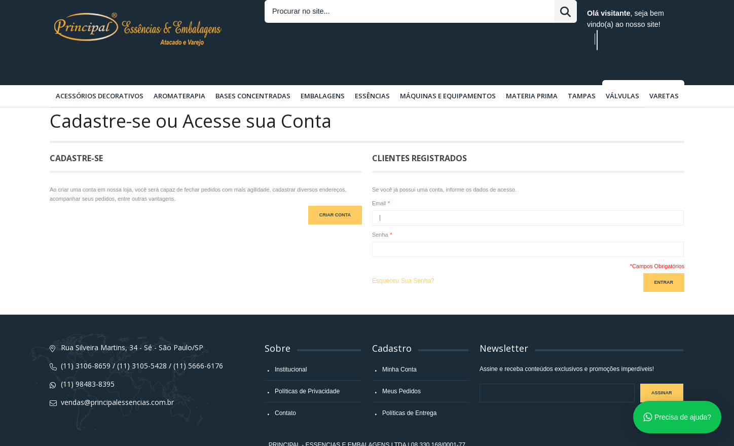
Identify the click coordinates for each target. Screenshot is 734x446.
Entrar (442, 13)
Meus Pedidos (401, 366)
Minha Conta (399, 344)
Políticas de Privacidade (307, 366)
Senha (380, 209)
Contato (285, 388)
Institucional (291, 344)
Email (379, 178)
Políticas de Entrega (409, 388)
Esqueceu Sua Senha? (403, 255)
